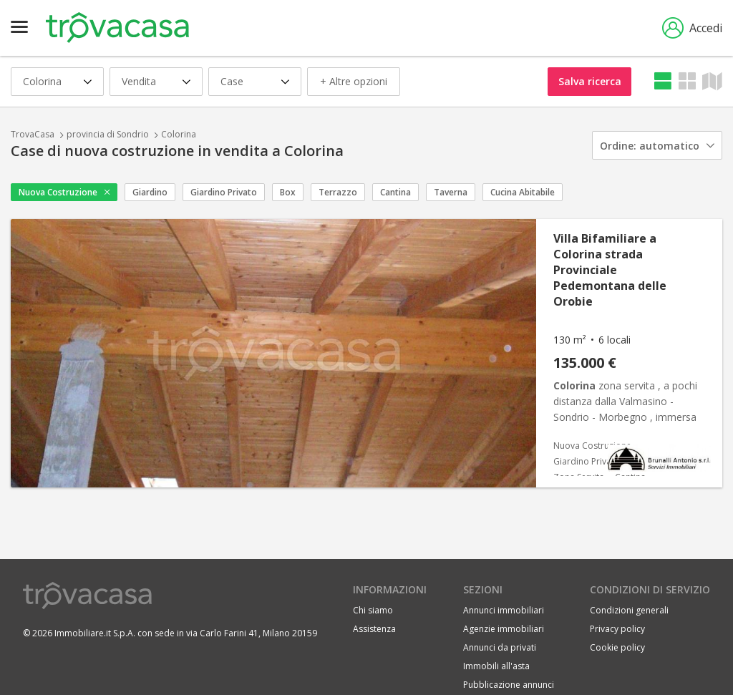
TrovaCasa (32, 134)
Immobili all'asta (496, 666)
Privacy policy (617, 629)
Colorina (178, 134)
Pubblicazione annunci (508, 685)
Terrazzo (338, 192)
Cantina (395, 192)
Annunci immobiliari (503, 610)
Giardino (150, 192)
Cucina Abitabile (522, 192)
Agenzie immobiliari (503, 629)
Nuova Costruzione (58, 192)
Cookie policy (617, 647)
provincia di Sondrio (108, 134)
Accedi (692, 28)
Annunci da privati (499, 647)
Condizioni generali (629, 610)
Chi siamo (373, 610)
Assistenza (374, 629)
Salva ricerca (589, 81)
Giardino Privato (223, 192)
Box (288, 192)
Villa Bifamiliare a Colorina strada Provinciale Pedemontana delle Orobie (609, 269)
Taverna (450, 192)
